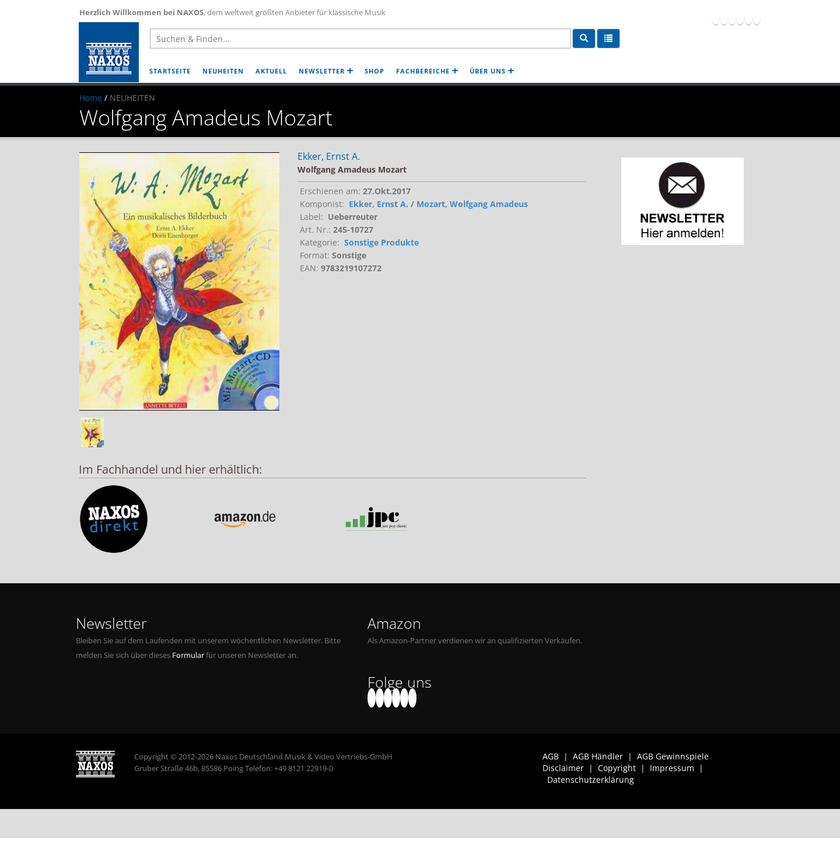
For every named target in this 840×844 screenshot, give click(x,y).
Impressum (672, 767)
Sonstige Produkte (381, 242)
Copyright (617, 767)
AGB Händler (598, 756)
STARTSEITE (170, 70)
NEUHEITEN (223, 70)
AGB (550, 756)
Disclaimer (563, 767)
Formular (188, 655)
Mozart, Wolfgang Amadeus (472, 203)
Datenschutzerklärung (590, 779)
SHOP (374, 70)
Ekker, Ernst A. (378, 203)
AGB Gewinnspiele (673, 756)
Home (90, 97)
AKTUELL (271, 70)
